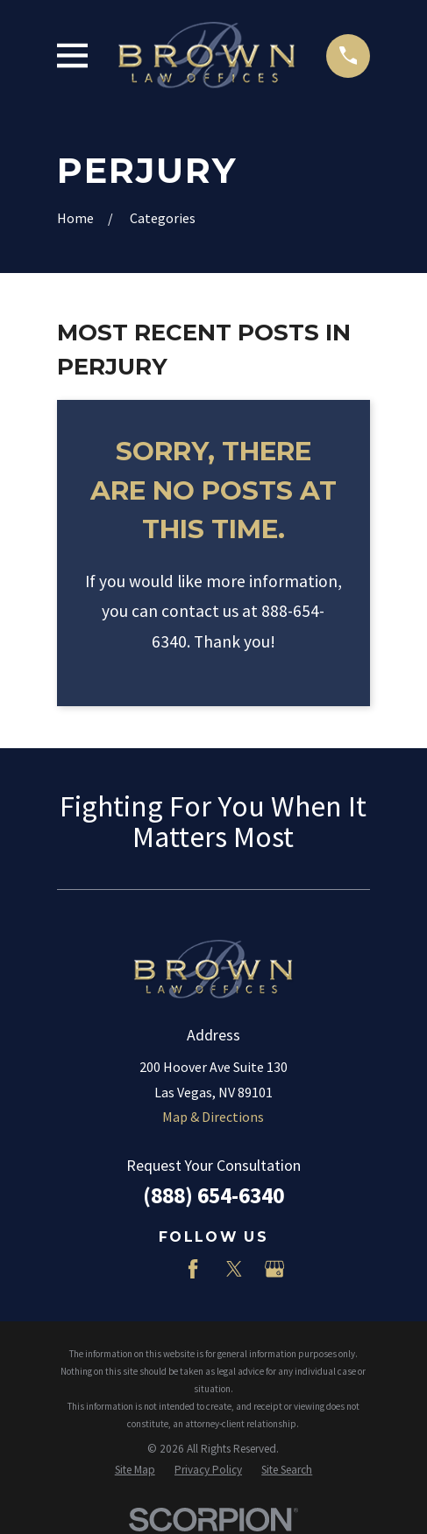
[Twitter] (234, 1268)
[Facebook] (193, 1268)
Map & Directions (213, 1116)
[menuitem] (135, 1470)
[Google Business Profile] (274, 1268)
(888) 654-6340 (213, 1195)
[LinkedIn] (152, 1268)
